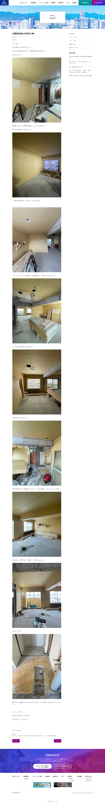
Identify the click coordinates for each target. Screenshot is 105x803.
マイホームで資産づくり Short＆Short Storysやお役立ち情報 (27, 735)
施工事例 (54, 735)
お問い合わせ (99, 2)
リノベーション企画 (43, 2)
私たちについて (24, 2)
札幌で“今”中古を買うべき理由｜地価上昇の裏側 (80, 75)
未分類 (70, 44)
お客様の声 (60, 2)
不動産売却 (26, 778)
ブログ (67, 2)
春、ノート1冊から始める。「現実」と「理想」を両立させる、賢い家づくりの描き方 (80, 71)
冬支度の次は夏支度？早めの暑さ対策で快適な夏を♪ (80, 57)
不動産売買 (33, 2)
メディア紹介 (71, 780)
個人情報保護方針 (16, 792)
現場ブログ (71, 47)
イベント (71, 37)
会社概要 (70, 778)
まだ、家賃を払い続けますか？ (76, 67)
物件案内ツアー (89, 780)
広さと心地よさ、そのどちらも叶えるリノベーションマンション (80, 62)
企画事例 (53, 2)
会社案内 (74, 2)
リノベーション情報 (46, 735)
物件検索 (85, 2)
